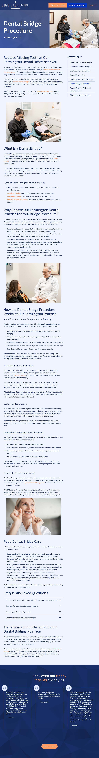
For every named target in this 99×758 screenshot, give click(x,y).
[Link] (15, 5)
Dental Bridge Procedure (80, 84)
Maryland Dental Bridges (80, 95)
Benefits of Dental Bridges (81, 62)
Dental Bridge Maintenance (81, 79)
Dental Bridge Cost (77, 75)
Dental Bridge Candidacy (80, 71)
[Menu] (93, 5)
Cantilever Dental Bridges (80, 66)
